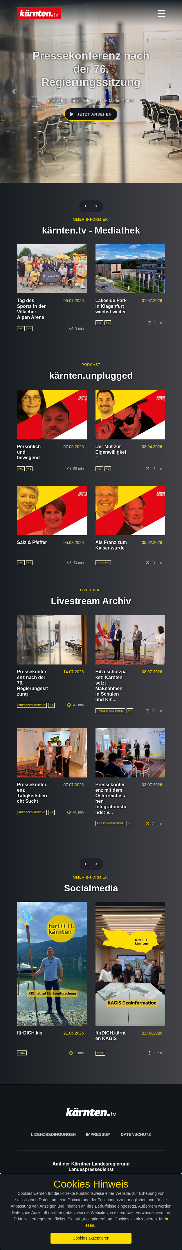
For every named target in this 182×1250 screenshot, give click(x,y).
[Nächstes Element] (168, 91)
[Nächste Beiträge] (96, 206)
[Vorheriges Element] (13, 91)
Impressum (98, 1134)
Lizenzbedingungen (53, 1134)
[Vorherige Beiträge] (87, 206)
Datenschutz (136, 1134)
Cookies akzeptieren (91, 1238)
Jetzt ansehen (91, 114)
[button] (161, 13)
